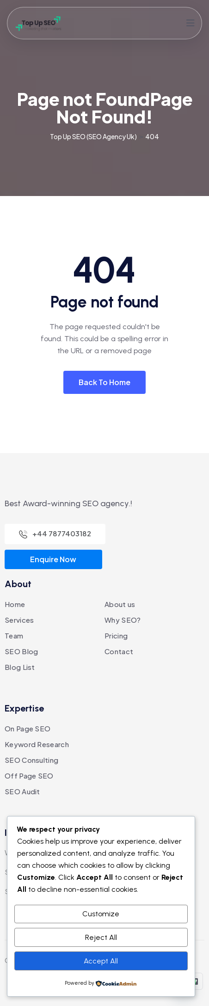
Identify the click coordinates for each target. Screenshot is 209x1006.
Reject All (101, 937)
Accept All (101, 961)
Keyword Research (37, 744)
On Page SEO (27, 728)
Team (14, 635)
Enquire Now (53, 559)
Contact (118, 651)
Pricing (116, 635)
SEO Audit (22, 791)
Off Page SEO (29, 775)
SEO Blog (21, 651)
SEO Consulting (31, 759)
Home (15, 604)
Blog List (20, 666)
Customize (100, 913)
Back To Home (104, 382)
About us (119, 604)
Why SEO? (122, 619)
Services (19, 619)
